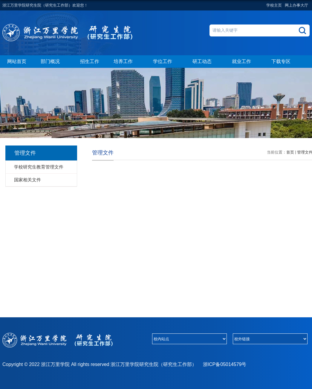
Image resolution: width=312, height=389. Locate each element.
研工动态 (205, 62)
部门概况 (53, 62)
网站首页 (16, 61)
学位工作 (165, 62)
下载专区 (280, 61)
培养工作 (126, 62)
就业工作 (244, 62)
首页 (290, 152)
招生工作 (89, 61)
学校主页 (274, 5)
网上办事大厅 (296, 5)
